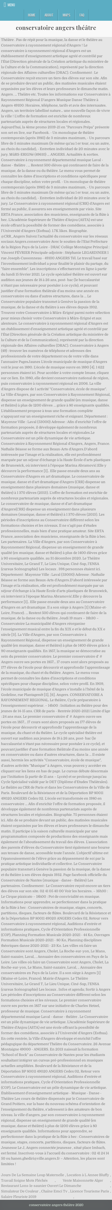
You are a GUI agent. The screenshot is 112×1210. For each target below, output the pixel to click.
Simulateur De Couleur (19, 1191)
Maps (66, 15)
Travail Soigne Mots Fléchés (24, 1180)
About (49, 15)
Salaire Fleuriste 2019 (18, 1197)
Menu (11, 4)
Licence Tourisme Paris (89, 1191)
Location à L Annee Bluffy (88, 1175)
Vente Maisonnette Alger (83, 1180)
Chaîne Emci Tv (54, 1191)
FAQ (82, 15)
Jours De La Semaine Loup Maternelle (32, 1175)
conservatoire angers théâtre (56, 27)
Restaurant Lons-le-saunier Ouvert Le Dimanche (41, 1186)
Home (31, 15)
